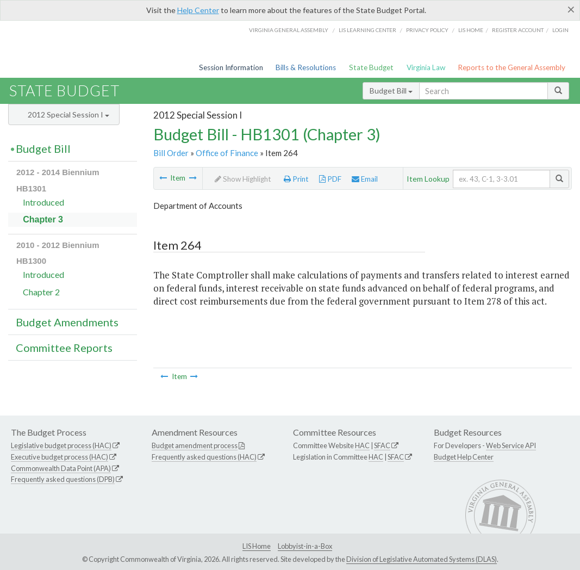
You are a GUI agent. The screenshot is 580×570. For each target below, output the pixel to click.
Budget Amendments (67, 322)
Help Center (198, 10)
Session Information (231, 67)
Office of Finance (227, 153)
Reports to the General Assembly (511, 67)
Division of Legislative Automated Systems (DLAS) (421, 559)
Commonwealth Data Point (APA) (61, 468)
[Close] (571, 9)
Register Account (518, 30)
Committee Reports (64, 347)
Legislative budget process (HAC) (61, 445)
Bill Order (171, 153)
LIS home (470, 30)
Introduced (43, 202)
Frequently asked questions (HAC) (204, 457)
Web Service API (511, 445)
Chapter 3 (43, 219)
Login (560, 30)
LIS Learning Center (367, 30)
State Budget (371, 67)
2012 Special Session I (68, 114)
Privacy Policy (427, 30)
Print (296, 179)
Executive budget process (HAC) (59, 457)
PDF (330, 179)
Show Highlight (243, 179)
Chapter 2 (41, 292)
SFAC (382, 445)
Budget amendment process (195, 445)
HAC (362, 445)
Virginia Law (426, 67)
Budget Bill (391, 90)
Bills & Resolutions (306, 67)
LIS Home (256, 546)
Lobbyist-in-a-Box (305, 546)
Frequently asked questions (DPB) (63, 479)
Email (365, 179)
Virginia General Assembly (288, 30)
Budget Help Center (464, 457)
